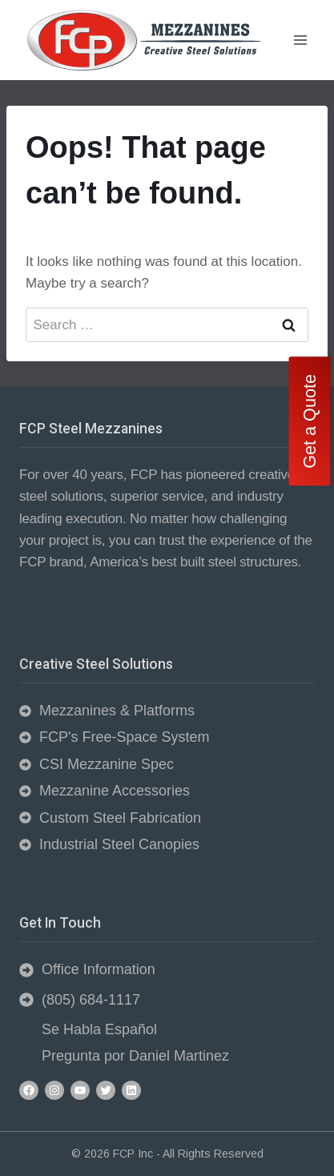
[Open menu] (300, 39)
